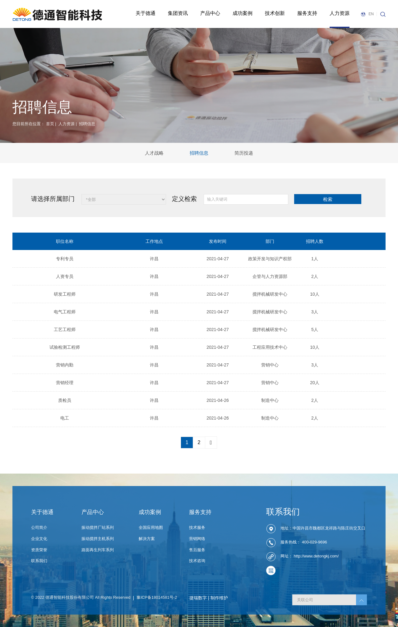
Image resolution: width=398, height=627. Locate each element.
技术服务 (197, 527)
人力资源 (339, 13)
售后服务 (197, 549)
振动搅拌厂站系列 (97, 527)
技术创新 (275, 13)
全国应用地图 (151, 527)
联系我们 (39, 560)
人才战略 (154, 153)
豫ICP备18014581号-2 (157, 597)
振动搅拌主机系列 (97, 538)
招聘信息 (199, 153)
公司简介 (39, 527)
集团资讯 (178, 13)
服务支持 (307, 13)
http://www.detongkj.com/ (316, 556)
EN (367, 14)
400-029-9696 (314, 542)
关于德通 (145, 13)
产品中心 (210, 13)
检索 (327, 199)
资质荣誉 (39, 549)
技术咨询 (197, 560)
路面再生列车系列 (97, 549)
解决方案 (147, 538)
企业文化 (39, 538)
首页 (50, 123)
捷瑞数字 (198, 597)
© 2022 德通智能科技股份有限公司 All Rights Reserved (81, 597)
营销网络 (197, 538)
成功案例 (242, 13)
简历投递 (243, 153)
